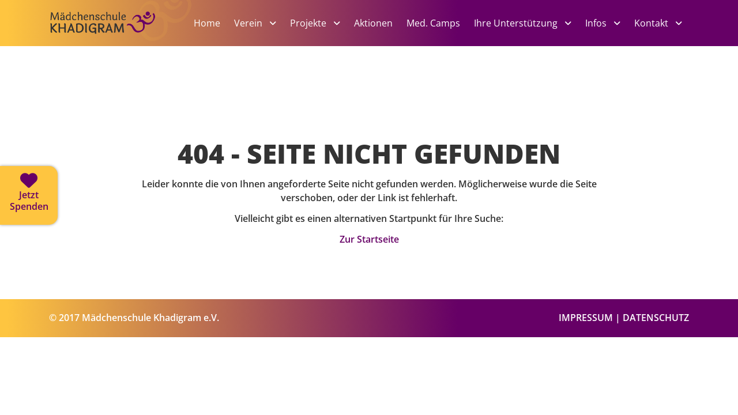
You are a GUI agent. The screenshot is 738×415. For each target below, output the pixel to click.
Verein (249, 23)
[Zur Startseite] (121, 41)
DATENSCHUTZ (656, 317)
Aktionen (373, 23)
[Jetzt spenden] (29, 195)
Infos (597, 23)
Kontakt (652, 23)
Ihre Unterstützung (517, 23)
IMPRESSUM (586, 317)
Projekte (309, 23)
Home (207, 23)
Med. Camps (433, 23)
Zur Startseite (369, 239)
